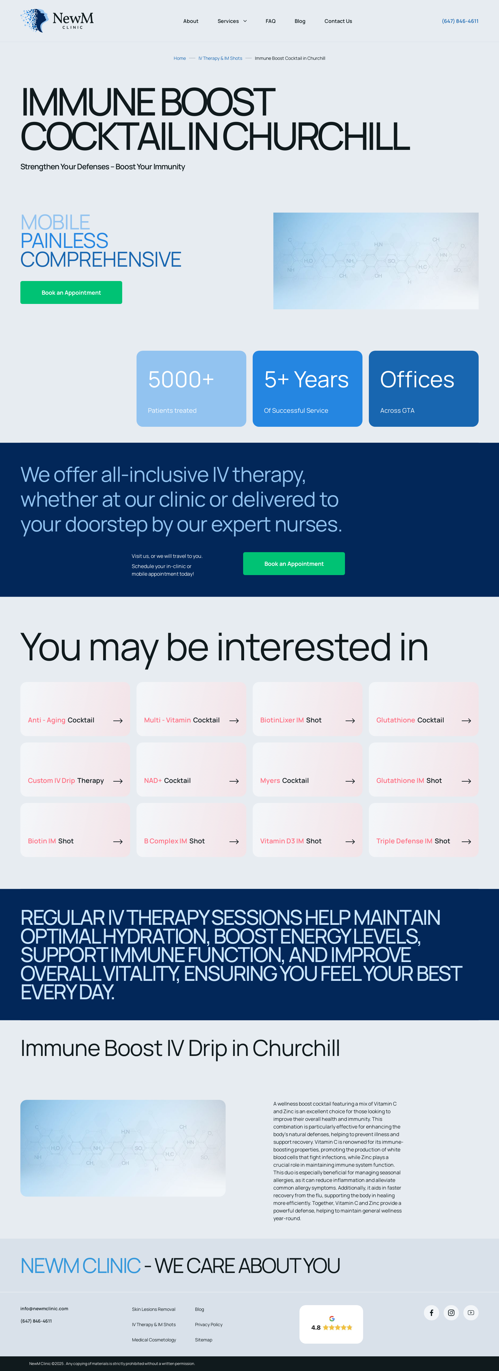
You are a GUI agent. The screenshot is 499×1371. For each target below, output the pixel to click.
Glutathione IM (423, 780)
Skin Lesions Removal (153, 1309)
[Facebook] (431, 1312)
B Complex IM (191, 840)
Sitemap (203, 1340)
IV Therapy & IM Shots (220, 58)
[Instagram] (451, 1312)
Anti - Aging (75, 719)
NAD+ (191, 780)
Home (180, 58)
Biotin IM (75, 840)
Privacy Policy (208, 1324)
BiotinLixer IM (307, 719)
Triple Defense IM (423, 840)
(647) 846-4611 (460, 21)
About (191, 21)
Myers (307, 780)
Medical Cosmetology (154, 1340)
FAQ (271, 21)
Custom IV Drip (75, 780)
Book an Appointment (71, 292)
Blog (300, 21)
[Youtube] (471, 1312)
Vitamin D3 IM (307, 840)
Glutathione (423, 719)
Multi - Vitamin (191, 719)
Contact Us (338, 21)
